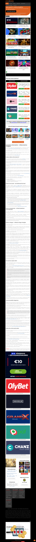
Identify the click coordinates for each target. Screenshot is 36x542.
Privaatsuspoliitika (8, 505)
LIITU (21, 88)
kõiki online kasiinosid (11, 9)
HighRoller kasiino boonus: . (18, 408)
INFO (26, 88)
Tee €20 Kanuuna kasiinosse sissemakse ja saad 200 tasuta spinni (24, 68)
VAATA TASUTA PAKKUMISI (11, 478)
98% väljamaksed (8, 501)
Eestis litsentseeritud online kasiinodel (15, 164)
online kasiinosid (14, 122)
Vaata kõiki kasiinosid (11, 11)
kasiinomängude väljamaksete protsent (18, 265)
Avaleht (7, 3)
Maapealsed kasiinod (14, 497)
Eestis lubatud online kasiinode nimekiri (14, 148)
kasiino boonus (20, 185)
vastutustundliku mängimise (12, 516)
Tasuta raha (18, 3)
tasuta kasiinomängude (22, 250)
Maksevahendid (8, 502)
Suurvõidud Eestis (21, 492)
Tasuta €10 (14, 5)
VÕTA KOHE (23, 541)
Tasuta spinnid (23, 3)
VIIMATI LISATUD (7, 16)
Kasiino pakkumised (8, 495)
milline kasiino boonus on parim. (22, 206)
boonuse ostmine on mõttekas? (13, 243)
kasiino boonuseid (23, 122)
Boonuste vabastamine (21, 496)
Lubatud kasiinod (8, 491)
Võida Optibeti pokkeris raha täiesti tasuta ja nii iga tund (12, 476)
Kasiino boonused (8, 492)
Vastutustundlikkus (8, 506)
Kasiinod (14, 3)
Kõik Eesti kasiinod (15, 491)
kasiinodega (18, 14)
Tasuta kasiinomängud (9, 5)
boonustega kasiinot (27, 173)
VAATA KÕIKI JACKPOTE (24, 484)
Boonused (10, 3)
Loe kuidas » (13, 486)
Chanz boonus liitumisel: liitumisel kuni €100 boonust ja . (18, 454)
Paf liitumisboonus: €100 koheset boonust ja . (18, 439)
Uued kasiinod (14, 495)
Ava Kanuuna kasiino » (10, 202)
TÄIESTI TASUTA (11, 16)
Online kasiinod (15, 492)
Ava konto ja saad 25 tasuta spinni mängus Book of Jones (12, 474)
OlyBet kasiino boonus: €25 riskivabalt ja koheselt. (18, 393)
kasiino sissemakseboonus (17, 186)
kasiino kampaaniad (21, 175)
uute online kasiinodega (21, 333)
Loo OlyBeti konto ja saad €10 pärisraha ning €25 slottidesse (12, 471)
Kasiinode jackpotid (21, 491)
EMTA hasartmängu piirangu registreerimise (18, 326)
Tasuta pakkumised (21, 497)
